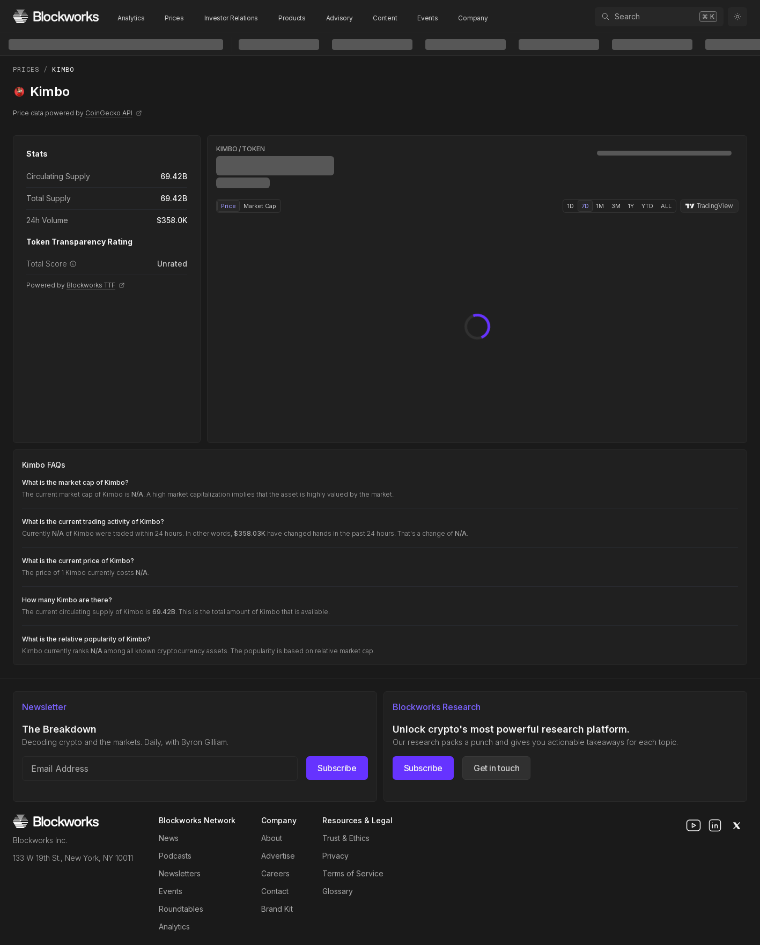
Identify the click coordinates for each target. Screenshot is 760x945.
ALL (666, 206)
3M (616, 206)
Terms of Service (352, 873)
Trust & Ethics (346, 838)
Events (427, 18)
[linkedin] (715, 825)
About (271, 838)
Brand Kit (277, 908)
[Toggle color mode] (737, 16)
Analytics (130, 18)
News (169, 838)
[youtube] (693, 825)
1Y (631, 206)
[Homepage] (56, 16)
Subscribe (337, 768)
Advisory (339, 18)
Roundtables (181, 908)
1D (570, 206)
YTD (647, 206)
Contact (275, 891)
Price (228, 206)
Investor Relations (231, 18)
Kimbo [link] (63, 69)
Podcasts (175, 855)
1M (600, 206)
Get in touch (496, 768)
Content (385, 18)
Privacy (335, 855)
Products (292, 18)
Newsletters (180, 873)
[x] (736, 825)
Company (473, 18)
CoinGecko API (113, 113)
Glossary (337, 891)
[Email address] (160, 768)
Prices (174, 18)
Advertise (278, 855)
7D (585, 206)
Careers (275, 873)
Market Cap (260, 206)
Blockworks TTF (96, 285)
